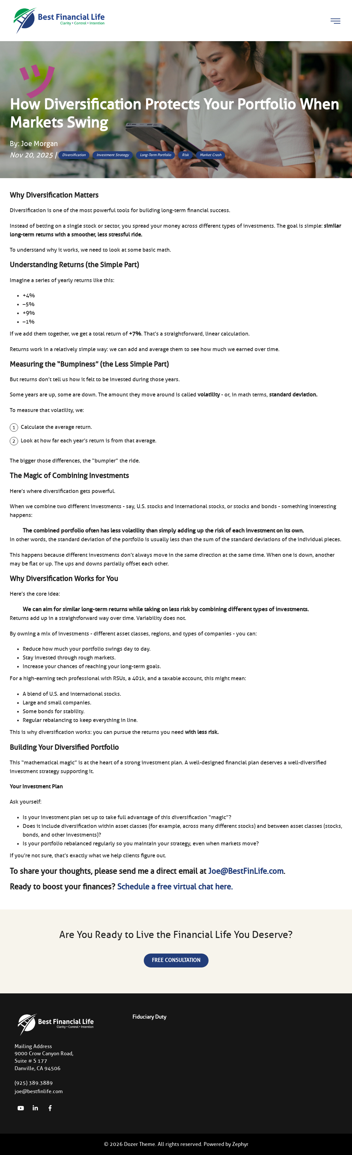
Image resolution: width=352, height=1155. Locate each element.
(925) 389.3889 (34, 1083)
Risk (185, 155)
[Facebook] (50, 1108)
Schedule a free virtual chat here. (175, 886)
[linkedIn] (35, 1108)
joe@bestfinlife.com (39, 1091)
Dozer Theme (139, 1144)
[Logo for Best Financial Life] (58, 20)
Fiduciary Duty (149, 1017)
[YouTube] (21, 1108)
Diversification (73, 155)
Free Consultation (176, 960)
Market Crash (210, 155)
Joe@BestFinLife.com (245, 871)
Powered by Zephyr (226, 1144)
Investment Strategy (113, 155)
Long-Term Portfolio (155, 155)
